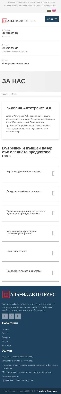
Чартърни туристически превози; (17, 357)
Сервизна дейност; (11, 376)
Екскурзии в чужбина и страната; (17, 361)
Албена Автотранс (48, 391)
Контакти (6, 346)
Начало (4, 94)
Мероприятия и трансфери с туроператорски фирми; (26, 372)
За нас (5, 333)
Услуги (5, 341)
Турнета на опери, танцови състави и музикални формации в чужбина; (30, 366)
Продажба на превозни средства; (17, 380)
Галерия (6, 337)
